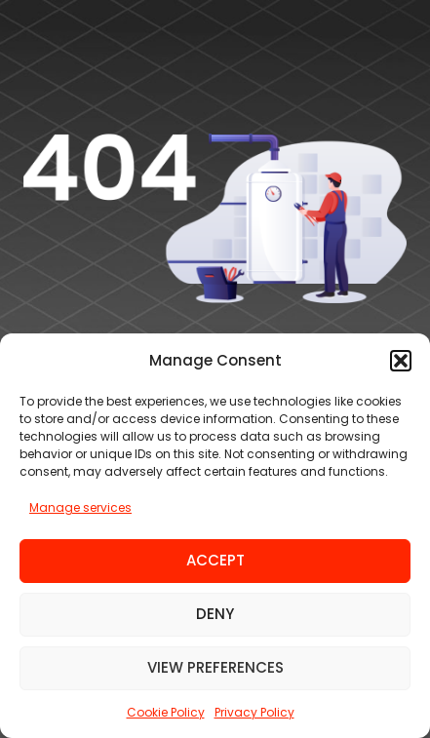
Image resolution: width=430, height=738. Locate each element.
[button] (400, 360)
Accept (215, 560)
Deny (215, 613)
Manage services (80, 507)
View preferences (215, 667)
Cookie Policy (166, 712)
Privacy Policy (254, 712)
